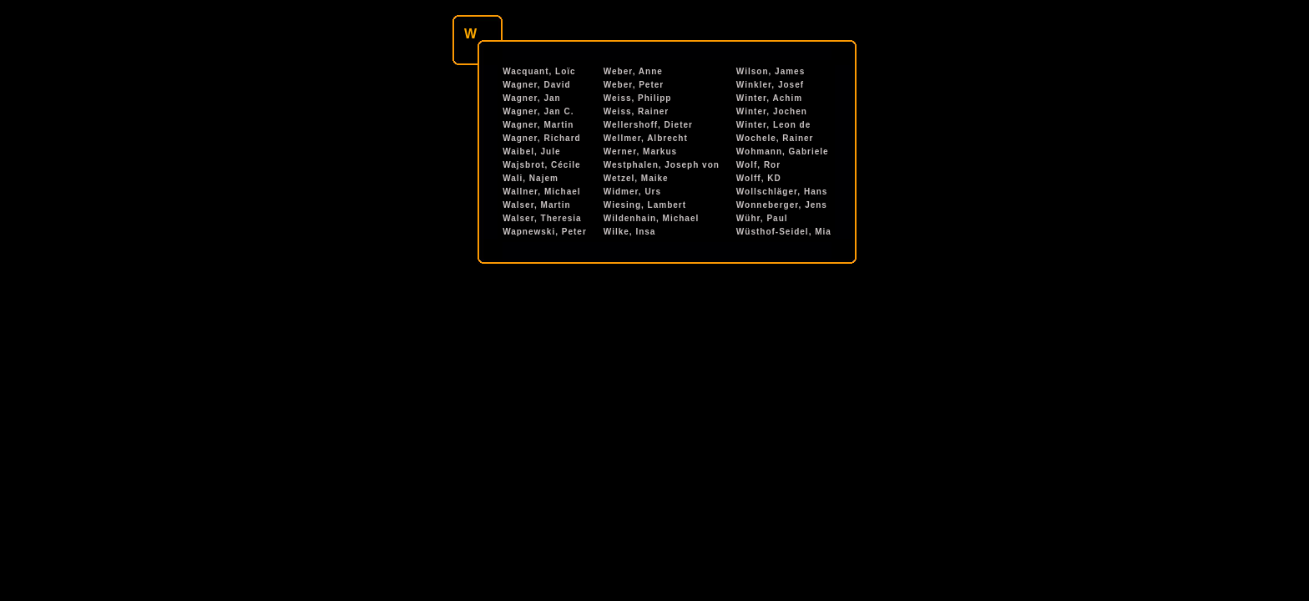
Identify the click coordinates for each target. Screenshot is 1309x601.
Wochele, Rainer (775, 138)
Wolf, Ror (758, 164)
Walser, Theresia (542, 218)
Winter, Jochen (771, 111)
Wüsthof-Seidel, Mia (783, 231)
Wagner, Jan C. (538, 111)
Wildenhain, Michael (651, 218)
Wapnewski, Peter (545, 231)
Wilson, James (770, 71)
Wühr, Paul (762, 218)
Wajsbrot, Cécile (541, 164)
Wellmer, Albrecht (646, 138)
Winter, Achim (769, 98)
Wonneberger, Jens (781, 205)
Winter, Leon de (773, 124)
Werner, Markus (640, 151)
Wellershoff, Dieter (648, 124)
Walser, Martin (536, 205)
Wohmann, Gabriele (782, 151)
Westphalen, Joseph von (662, 164)
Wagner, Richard (542, 138)
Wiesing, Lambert (645, 205)
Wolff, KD (758, 178)
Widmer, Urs (632, 191)
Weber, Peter (634, 84)
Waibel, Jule (531, 151)
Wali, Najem (530, 178)
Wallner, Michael (541, 191)
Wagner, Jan (532, 98)
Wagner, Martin (538, 124)
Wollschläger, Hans (782, 191)
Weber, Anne (633, 71)
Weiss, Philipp (638, 98)
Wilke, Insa (630, 231)
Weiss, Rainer (636, 111)
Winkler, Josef (770, 84)
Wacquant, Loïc (539, 71)
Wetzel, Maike (636, 178)
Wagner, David (537, 84)
